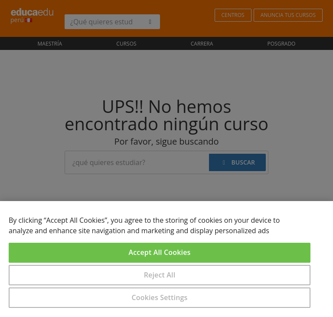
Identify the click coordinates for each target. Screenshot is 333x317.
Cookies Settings (160, 297)
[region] (166, 259)
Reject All (160, 275)
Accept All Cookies (160, 252)
